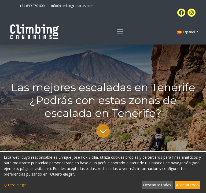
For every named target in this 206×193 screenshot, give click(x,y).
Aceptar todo (187, 184)
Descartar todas (157, 184)
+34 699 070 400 (32, 5)
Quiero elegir (15, 184)
